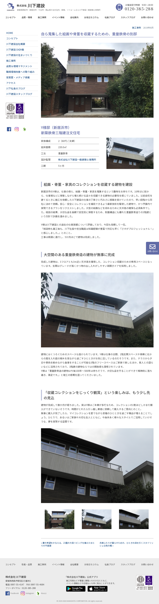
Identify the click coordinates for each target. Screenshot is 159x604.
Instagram (27, 593)
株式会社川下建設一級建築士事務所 (77, 159)
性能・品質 (27, 564)
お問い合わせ (147, 17)
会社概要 (74, 564)
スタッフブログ (128, 17)
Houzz (41, 593)
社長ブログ (110, 17)
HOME (9, 33)
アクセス (11, 83)
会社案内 (74, 17)
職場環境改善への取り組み (20, 71)
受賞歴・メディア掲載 (18, 77)
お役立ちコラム (91, 17)
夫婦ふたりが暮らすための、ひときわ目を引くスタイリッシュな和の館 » (126, 544)
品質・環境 (27, 17)
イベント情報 (58, 17)
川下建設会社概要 (15, 44)
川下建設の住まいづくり (19, 55)
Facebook (12, 593)
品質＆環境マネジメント (19, 66)
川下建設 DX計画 (15, 49)
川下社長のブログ (15, 88)
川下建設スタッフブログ (19, 94)
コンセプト (10, 17)
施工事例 (42, 17)
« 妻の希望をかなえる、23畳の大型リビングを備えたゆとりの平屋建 (68, 544)
